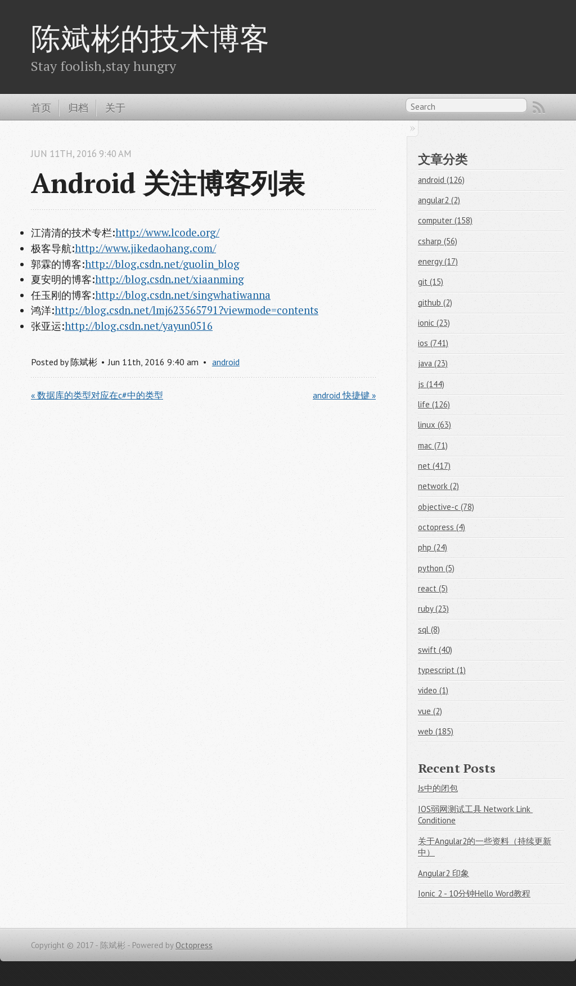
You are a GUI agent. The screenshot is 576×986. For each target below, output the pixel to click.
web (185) (435, 731)
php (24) (432, 547)
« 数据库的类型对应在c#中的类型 (97, 395)
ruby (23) (433, 608)
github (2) (435, 302)
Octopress (194, 945)
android (226, 361)
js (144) (431, 384)
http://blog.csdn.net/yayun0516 (139, 326)
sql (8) (429, 629)
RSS (539, 107)
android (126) (441, 179)
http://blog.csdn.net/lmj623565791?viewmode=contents (186, 310)
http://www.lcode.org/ (167, 232)
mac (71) (433, 445)
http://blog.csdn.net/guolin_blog (162, 264)
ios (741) (433, 343)
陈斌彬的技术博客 (150, 37)
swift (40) (435, 649)
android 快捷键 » (344, 395)
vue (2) (430, 711)
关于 (115, 107)
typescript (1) (442, 670)
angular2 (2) (439, 200)
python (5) (436, 568)
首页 (41, 107)
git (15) (430, 281)
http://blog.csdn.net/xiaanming (169, 279)
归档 (78, 107)
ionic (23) (434, 322)
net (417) (434, 465)
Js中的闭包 (438, 788)
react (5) (433, 588)
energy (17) (438, 261)
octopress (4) (441, 527)
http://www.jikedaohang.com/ (145, 248)
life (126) (434, 404)
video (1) (433, 690)
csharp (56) (437, 241)
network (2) (438, 486)
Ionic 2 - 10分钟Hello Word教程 (474, 893)
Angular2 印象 (443, 873)
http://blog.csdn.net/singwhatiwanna (183, 295)
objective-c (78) (446, 506)
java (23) (433, 363)
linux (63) (434, 424)
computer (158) (445, 220)
